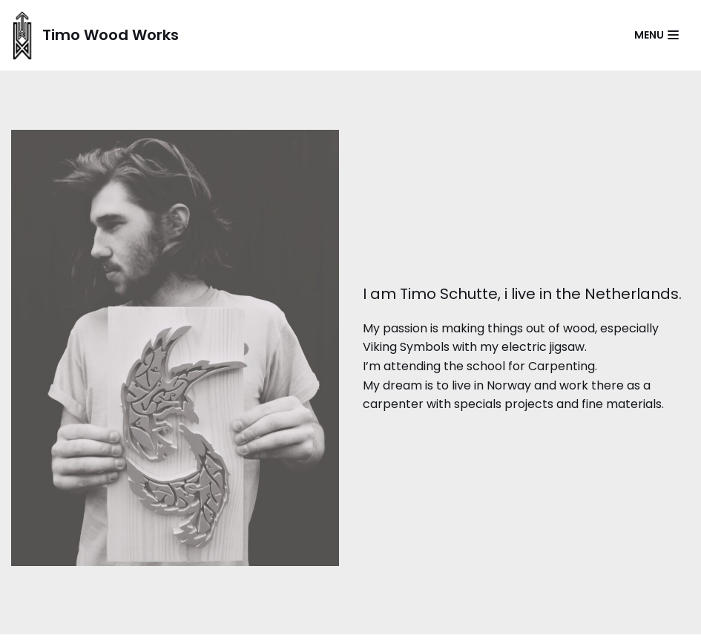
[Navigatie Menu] (656, 34)
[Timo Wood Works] (95, 35)
